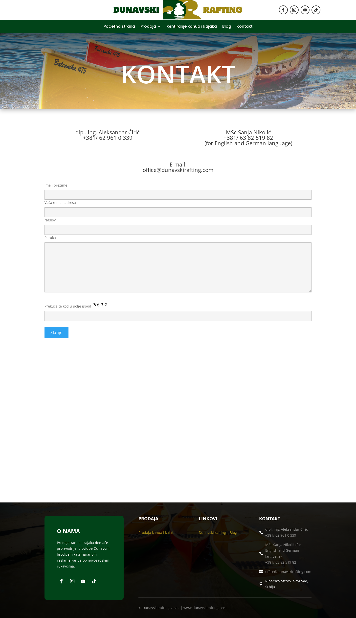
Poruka (178, 264)
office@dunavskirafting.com (288, 571)
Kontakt (245, 27)
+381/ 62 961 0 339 (280, 535)
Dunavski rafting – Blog (218, 532)
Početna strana (119, 27)
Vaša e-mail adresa (178, 207)
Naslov (178, 225)
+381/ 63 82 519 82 (280, 562)
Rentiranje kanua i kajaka (191, 27)
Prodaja (148, 27)
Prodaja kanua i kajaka (157, 532)
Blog (226, 27)
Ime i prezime (178, 190)
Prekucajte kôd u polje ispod (178, 324)
